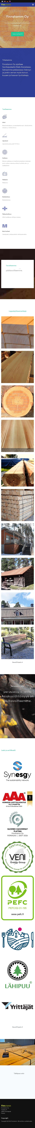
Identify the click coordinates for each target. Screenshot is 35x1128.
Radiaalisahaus (6, 197)
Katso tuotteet (17, 34)
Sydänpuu (4, 158)
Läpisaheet (5, 140)
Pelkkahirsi (5, 179)
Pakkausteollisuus (6, 214)
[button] (33, 4)
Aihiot (3, 122)
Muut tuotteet (6, 231)
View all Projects (17, 662)
